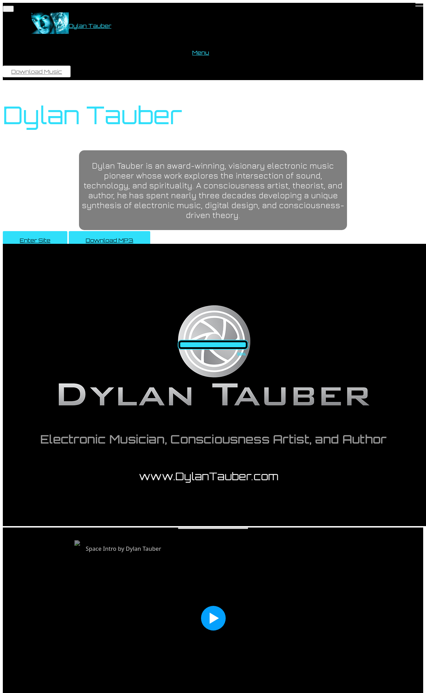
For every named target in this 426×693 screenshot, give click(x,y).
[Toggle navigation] (8, 9)
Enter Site (35, 240)
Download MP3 (109, 240)
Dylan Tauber (90, 26)
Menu (200, 52)
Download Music (36, 71)
